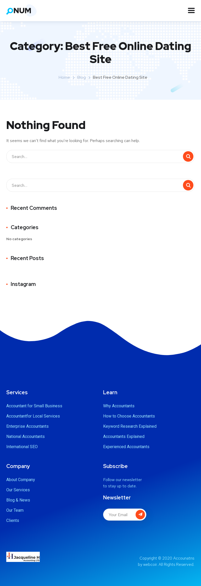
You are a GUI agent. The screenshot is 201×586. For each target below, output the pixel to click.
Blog (81, 77)
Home (64, 77)
